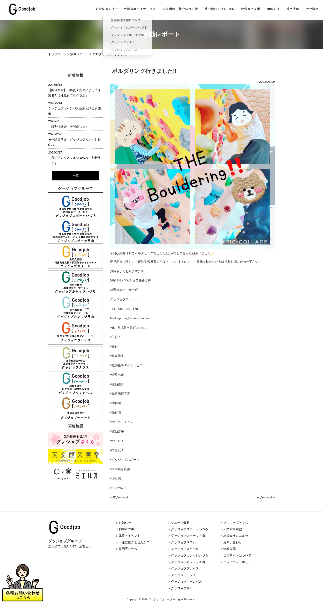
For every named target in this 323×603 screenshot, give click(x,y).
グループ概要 (180, 522)
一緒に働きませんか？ (134, 542)
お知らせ (125, 522)
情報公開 (229, 549)
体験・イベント (129, 535)
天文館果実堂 (232, 529)
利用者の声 (126, 529)
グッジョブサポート (185, 588)
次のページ (264, 497)
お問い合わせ (232, 542)
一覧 (76, 175)
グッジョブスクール (185, 549)
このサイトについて (237, 555)
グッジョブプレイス (185, 568)
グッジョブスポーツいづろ (189, 529)
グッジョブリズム (183, 542)
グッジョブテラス (183, 575)
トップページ (57, 54)
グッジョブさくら (235, 522)
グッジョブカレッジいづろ (189, 555)
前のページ (120, 497)
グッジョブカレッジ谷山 (188, 562)
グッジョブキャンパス (186, 581)
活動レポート (79, 54)
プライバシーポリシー (238, 562)
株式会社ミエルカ (235, 535)
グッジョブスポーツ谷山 (188, 535)
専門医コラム (128, 549)
